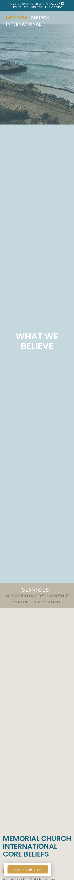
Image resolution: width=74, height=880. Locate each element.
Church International (28, 21)
